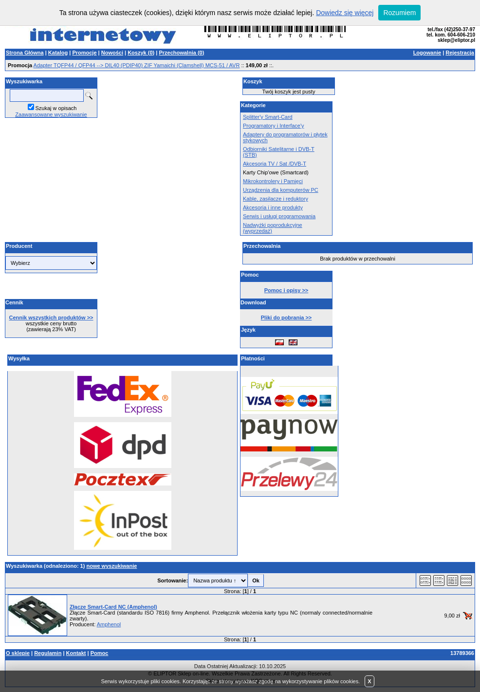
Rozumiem (399, 13)
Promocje (84, 53)
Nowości (112, 53)
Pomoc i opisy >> (286, 290)
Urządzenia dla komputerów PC (280, 190)
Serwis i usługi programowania (279, 216)
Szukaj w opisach (56, 108)
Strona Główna (25, 53)
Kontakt (76, 653)
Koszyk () (141, 53)
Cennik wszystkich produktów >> (51, 317)
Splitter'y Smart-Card (268, 117)
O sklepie (18, 653)
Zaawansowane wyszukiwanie (51, 114)
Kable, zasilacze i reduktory (275, 199)
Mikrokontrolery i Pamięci (273, 181)
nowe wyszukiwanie (111, 566)
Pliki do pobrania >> (286, 317)
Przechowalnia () (181, 53)
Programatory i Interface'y (273, 126)
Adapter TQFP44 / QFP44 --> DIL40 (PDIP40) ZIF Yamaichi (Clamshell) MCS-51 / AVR (137, 65)
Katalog (58, 53)
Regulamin (47, 653)
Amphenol (109, 624)
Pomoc (100, 653)
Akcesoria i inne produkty (273, 207)
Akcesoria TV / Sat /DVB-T (274, 164)
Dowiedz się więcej (344, 13)
